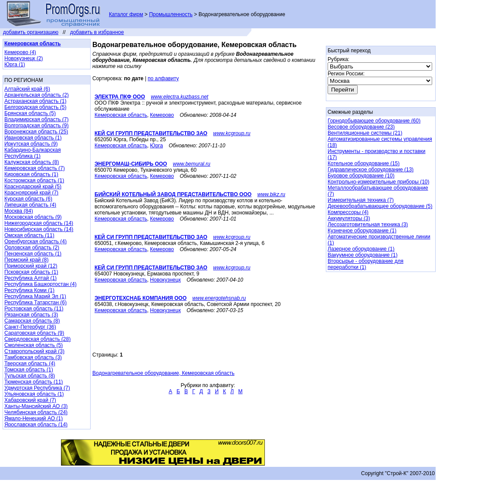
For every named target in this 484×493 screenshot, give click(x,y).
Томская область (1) (28, 370)
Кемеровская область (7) (34, 168)
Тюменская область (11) (33, 382)
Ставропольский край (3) (34, 351)
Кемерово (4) (20, 52)
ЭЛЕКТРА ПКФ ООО (120, 97)
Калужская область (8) (31, 162)
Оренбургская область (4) (35, 241)
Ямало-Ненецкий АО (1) (33, 418)
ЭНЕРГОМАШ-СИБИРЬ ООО (131, 164)
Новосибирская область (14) (38, 229)
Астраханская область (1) (35, 101)
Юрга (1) (14, 64)
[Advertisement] (194, 339)
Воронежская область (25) (36, 132)
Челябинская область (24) (36, 412)
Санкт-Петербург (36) (30, 327)
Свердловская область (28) (37, 339)
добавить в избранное (97, 32)
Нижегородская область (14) (38, 223)
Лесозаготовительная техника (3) (368, 224)
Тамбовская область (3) (33, 357)
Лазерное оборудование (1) (361, 249)
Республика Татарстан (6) (35, 302)
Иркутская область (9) (31, 144)
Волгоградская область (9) (36, 125)
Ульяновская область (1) (34, 394)
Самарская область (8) (32, 321)
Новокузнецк (165, 280)
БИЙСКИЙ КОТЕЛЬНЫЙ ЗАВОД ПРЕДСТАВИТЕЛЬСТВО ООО (173, 194)
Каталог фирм (126, 14)
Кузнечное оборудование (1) (362, 231)
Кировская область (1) (31, 174)
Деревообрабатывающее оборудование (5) (380, 206)
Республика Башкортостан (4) (40, 284)
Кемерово (162, 115)
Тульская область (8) (29, 376)
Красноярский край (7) (31, 193)
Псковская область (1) (31, 272)
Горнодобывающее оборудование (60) (374, 121)
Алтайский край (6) (27, 89)
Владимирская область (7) (36, 119)
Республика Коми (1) (29, 290)
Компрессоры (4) (348, 212)
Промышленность (171, 14)
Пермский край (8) (26, 260)
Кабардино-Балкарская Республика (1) (32, 153)
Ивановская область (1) (33, 138)
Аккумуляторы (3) (349, 218)
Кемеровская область (121, 115)
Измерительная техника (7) (361, 200)
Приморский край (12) (31, 266)
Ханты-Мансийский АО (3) (36, 406)
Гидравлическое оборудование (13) (370, 170)
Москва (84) (18, 211)
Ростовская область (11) (34, 309)
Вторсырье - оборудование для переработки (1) (365, 264)
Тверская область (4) (29, 363)
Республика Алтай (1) (30, 278)
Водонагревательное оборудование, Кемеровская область (163, 373)
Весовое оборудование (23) (361, 127)
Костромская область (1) (34, 180)
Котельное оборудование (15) (363, 163)
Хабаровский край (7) (30, 400)
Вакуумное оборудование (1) (362, 255)
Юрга (156, 146)
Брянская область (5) (30, 113)
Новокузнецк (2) (23, 58)
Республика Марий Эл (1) (35, 296)
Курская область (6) (28, 199)
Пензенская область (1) (32, 254)
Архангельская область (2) (36, 95)
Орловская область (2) (31, 248)
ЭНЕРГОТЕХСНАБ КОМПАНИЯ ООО (140, 298)
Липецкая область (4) (30, 205)
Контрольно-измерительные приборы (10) (378, 182)
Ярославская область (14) (36, 425)
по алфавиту (163, 78)
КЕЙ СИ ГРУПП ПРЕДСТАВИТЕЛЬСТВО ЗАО (151, 133)
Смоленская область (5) (33, 345)
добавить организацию (30, 32)
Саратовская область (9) (34, 333)
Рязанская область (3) (31, 315)
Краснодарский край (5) (32, 187)
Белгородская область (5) (35, 107)
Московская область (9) (33, 217)
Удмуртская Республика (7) (37, 388)
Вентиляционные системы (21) (365, 133)
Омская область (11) (29, 235)
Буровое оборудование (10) (361, 176)
